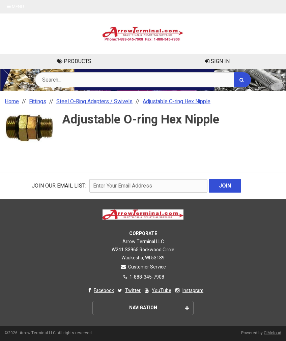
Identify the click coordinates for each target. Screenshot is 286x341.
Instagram (188, 290)
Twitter (129, 290)
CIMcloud (272, 333)
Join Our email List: (59, 186)
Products (74, 61)
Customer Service (143, 267)
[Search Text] (143, 79)
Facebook (99, 290)
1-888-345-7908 (143, 277)
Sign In (217, 61)
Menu (15, 6)
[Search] (242, 79)
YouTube (157, 290)
